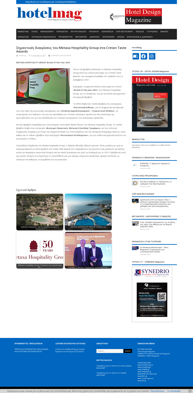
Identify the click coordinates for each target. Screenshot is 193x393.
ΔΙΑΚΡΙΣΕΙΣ (95, 37)
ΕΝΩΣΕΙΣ (140, 31)
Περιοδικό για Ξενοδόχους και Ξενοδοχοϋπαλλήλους (50, 2)
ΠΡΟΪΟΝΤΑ (94, 31)
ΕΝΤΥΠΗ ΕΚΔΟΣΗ (78, 31)
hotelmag (22, 55)
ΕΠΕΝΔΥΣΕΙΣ (23, 37)
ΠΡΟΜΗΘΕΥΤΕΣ (65, 37)
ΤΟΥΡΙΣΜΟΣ (152, 31)
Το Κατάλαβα (173, 391)
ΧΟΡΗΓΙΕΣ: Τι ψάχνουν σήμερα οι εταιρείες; (155, 164)
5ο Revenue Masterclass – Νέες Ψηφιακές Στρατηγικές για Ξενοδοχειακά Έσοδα (154, 249)
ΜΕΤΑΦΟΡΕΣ (81, 37)
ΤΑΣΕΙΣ (34, 31)
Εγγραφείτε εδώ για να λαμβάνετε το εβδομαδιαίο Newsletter (151, 146)
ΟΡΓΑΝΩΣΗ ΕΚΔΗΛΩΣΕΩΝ (44, 37)
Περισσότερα (157, 391)
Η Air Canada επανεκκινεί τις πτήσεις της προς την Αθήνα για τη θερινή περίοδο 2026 (157, 224)
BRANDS (164, 31)
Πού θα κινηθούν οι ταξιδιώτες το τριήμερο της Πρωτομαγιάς (156, 182)
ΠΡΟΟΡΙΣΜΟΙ (108, 37)
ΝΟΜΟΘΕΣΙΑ (107, 31)
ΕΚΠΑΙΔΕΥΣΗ (62, 31)
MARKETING (23, 31)
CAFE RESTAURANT (124, 31)
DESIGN (120, 37)
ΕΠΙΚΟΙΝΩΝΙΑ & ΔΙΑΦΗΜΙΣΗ (140, 37)
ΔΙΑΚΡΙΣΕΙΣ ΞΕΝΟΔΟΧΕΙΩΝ (61, 55)
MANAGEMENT (47, 31)
